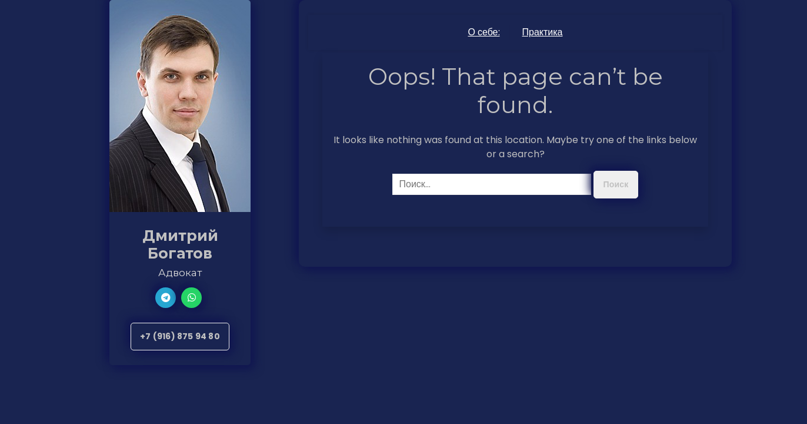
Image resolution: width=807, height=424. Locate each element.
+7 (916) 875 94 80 (180, 336)
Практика (542, 32)
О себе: (483, 32)
